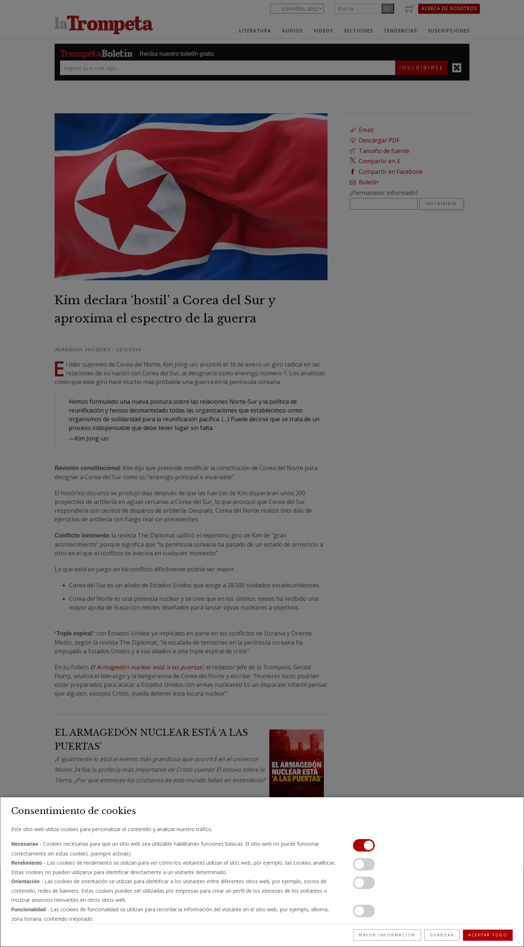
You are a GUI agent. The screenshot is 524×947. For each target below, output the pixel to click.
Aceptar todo (487, 935)
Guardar (442, 935)
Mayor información (387, 935)
